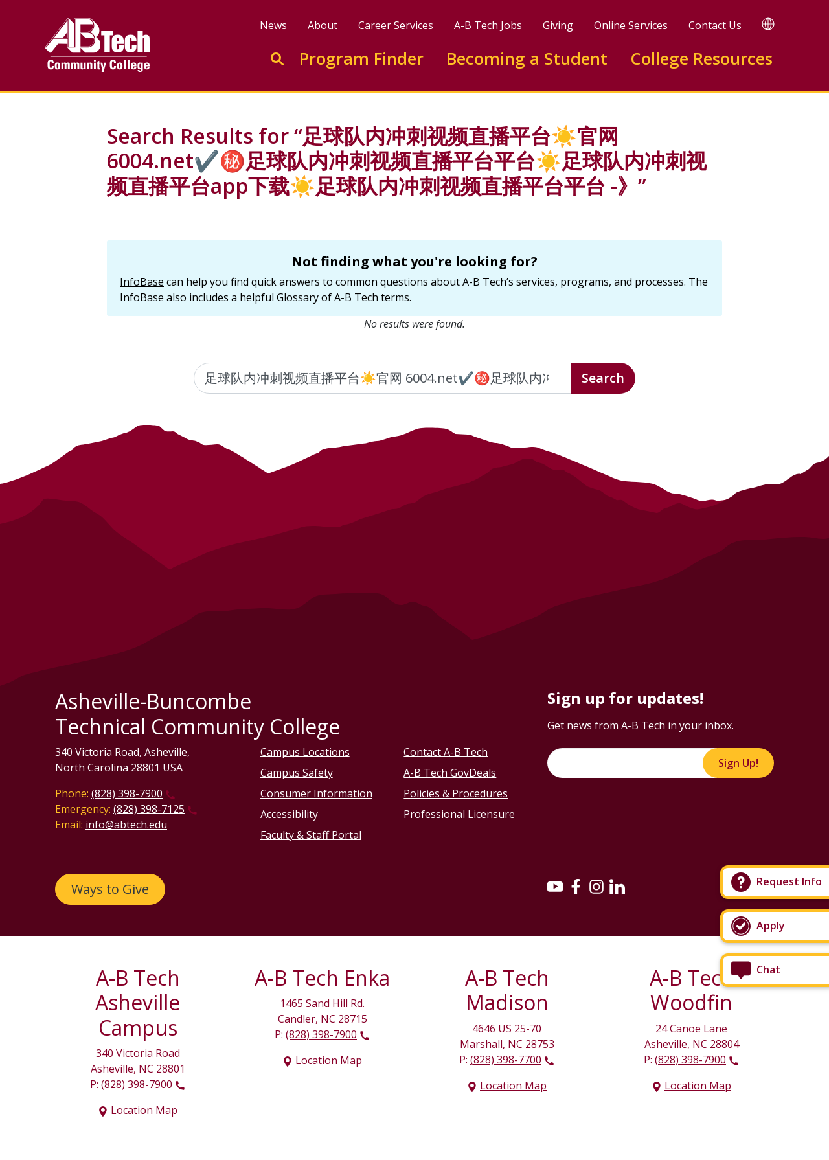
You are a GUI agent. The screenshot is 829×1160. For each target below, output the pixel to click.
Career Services (395, 25)
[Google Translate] (768, 23)
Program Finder (361, 58)
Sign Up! (738, 763)
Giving (558, 25)
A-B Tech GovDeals (449, 773)
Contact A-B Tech (445, 752)
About (322, 25)
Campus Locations (305, 752)
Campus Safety (296, 773)
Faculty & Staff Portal (310, 835)
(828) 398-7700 (505, 1059)
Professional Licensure (459, 814)
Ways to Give (110, 889)
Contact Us (715, 25)
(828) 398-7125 (149, 809)
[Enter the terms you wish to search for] (383, 378)
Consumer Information (316, 793)
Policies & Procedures (455, 793)
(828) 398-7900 (127, 793)
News (273, 25)
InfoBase (142, 282)
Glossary (298, 297)
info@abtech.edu (126, 824)
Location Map (144, 1110)
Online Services (631, 25)
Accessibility (289, 814)
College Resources (701, 58)
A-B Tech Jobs (488, 25)
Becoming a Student (527, 58)
